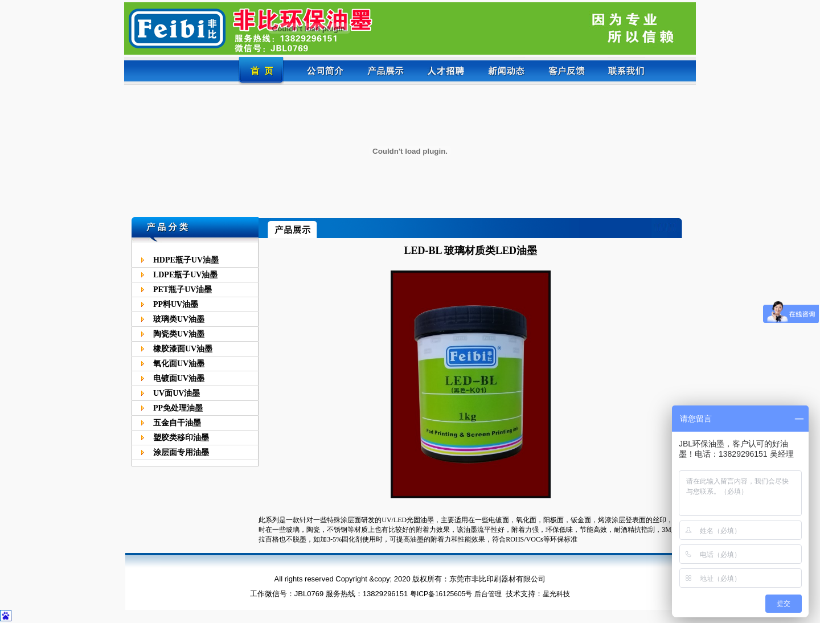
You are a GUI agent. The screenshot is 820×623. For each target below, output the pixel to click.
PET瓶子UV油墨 (182, 289)
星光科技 (556, 594)
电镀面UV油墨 (178, 378)
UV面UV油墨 (176, 393)
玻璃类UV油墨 (178, 319)
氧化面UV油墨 (178, 363)
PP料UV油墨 (175, 304)
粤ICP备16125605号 (441, 594)
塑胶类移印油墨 (181, 437)
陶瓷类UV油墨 (178, 334)
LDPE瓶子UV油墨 (185, 274)
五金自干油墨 (177, 423)
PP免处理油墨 (178, 408)
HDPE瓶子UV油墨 (186, 260)
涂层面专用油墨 (181, 452)
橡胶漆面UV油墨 (182, 349)
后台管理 (488, 594)
